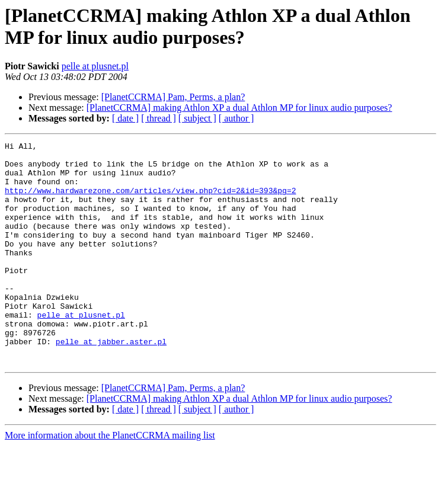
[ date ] (125, 118)
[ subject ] (197, 118)
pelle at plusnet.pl (95, 66)
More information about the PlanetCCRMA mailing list (110, 480)
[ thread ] (158, 118)
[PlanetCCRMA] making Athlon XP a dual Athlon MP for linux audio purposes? (239, 108)
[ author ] (236, 118)
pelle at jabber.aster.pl (111, 382)
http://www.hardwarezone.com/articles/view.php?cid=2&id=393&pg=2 (150, 201)
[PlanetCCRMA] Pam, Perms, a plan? (173, 97)
